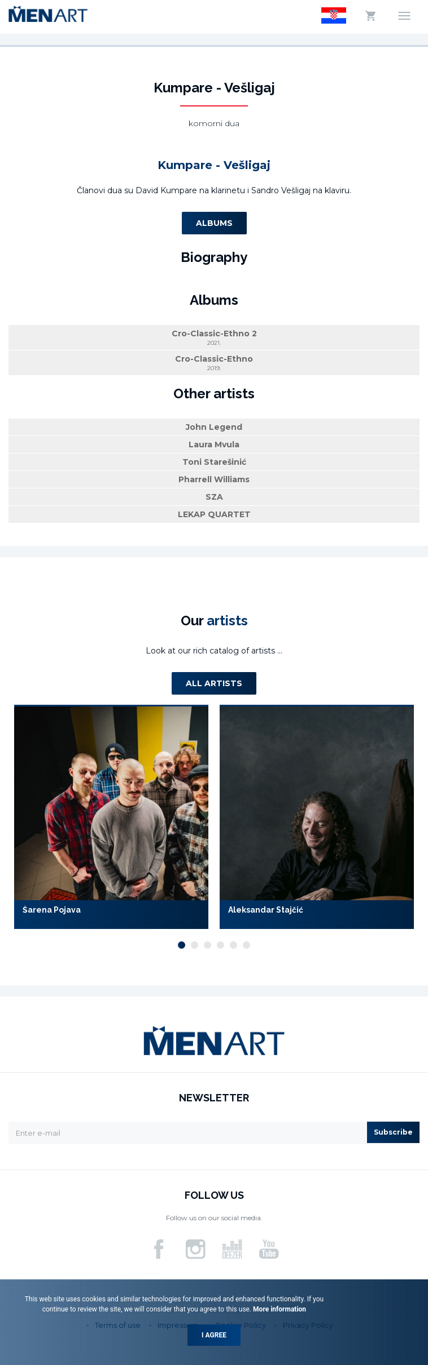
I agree (214, 1335)
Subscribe (393, 1132)
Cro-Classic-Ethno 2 (214, 337)
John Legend (214, 427)
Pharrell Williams (214, 479)
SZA (214, 497)
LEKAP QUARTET (214, 514)
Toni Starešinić (214, 462)
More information (278, 1309)
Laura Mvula (214, 444)
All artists (214, 683)
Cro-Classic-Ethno (214, 363)
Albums (214, 223)
